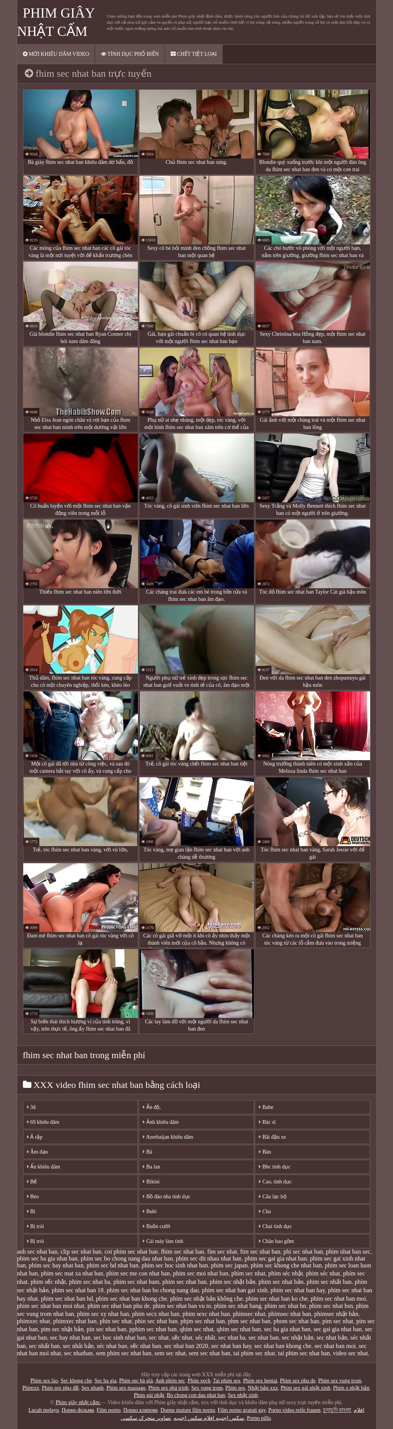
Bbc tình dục (274, 1167)
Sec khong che (76, 1381)
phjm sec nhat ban (203, 1321)
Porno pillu (259, 1418)
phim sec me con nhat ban (138, 1273)
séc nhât (205, 1337)
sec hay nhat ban (70, 1337)
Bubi (150, 1211)
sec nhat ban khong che (282, 1346)
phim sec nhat (248, 1273)
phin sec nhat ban (156, 1321)
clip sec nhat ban (81, 1251)
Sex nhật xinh (243, 1395)
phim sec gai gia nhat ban (275, 1258)
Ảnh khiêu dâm (161, 1122)
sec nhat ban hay (231, 1346)
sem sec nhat (170, 1353)
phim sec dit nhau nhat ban (208, 1258)
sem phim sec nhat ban (124, 1353)
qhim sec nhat (196, 1329)
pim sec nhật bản (62, 1329)
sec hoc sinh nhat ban (120, 1337)
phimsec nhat (249, 1314)
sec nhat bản (332, 1337)
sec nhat (159, 1337)
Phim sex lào (44, 1381)
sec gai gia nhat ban (338, 1329)
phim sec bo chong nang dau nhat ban (127, 1258)
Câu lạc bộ (272, 1196)
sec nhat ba (232, 1337)
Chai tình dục (275, 1226)
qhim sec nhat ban (239, 1329)
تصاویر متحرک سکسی (146, 1418)
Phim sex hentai (260, 1381)
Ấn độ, (152, 1107)
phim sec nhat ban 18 (78, 1290)
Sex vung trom (207, 1388)
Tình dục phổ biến (130, 54)
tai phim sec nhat (254, 1353)
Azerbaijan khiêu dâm (168, 1137)
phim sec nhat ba (89, 1281)
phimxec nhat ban (75, 1321)
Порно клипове (140, 1410)
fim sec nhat (222, 1251)
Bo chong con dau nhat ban (196, 1395)
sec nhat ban (264, 1337)
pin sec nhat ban (106, 1329)
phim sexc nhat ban (206, 1314)
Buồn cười (156, 1226)
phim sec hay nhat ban (56, 1265)
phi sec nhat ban (303, 1251)
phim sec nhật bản (233, 1281)
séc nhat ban (112, 1346)
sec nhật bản (298, 1337)
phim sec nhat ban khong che (131, 1298)
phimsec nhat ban (289, 1314)
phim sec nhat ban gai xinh (235, 1290)
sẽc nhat (182, 1337)
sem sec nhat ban (209, 1353)
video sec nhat (350, 1353)
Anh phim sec (170, 1381)
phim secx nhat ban (156, 1314)
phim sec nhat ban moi (338, 1298)
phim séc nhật (285, 1273)
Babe (266, 1107)
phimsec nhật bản (336, 1314)
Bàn (265, 1152)
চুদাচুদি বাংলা (337, 1410)
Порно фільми (77, 1410)
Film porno (109, 1410)
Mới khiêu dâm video (56, 54)
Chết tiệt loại (194, 54)
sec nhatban (78, 1353)
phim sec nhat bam (136, 1281)
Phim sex (235, 1388)
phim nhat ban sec (348, 1251)
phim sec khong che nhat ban (286, 1265)
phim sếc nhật (48, 1281)
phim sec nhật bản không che (206, 1298)
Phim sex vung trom (339, 1381)
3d (31, 1107)
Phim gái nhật (149, 1395)
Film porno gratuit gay (241, 1410)
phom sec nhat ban (296, 1321)
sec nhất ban (44, 1346)
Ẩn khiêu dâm (43, 1167)
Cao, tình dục (275, 1182)
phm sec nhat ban (249, 1321)
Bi (31, 1211)
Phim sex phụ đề (60, 1388)
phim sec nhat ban (184, 1281)
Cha (265, 1211)
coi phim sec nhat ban (131, 1251)
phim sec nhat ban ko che (276, 1298)
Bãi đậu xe (272, 1137)
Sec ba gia (105, 1381)
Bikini (151, 1182)
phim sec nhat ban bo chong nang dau (153, 1290)
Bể (32, 1182)
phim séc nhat (323, 1273)
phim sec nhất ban (329, 1281)
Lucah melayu (44, 1410)
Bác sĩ (267, 1122)
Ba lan (151, 1167)
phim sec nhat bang (237, 1306)
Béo (33, 1196)
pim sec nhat (337, 1321)
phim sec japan (229, 1265)
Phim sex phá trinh (168, 1388)
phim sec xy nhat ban (103, 1314)
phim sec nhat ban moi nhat (50, 1306)
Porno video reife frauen (294, 1410)
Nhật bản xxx (263, 1388)
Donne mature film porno (187, 1410)
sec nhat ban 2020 (186, 1346)
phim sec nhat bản (281, 1281)
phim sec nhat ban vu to (182, 1306)
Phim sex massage (126, 1388)
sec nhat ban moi (335, 1346)
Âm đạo (37, 1152)
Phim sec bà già (136, 1381)
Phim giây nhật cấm (78, 1402)
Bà (147, 1152)
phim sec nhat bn (285, 1306)
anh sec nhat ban (37, 1251)
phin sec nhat (116, 1321)
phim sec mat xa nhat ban (72, 1273)
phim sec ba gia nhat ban (47, 1258)
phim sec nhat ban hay (298, 1290)
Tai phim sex (226, 1381)
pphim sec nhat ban (152, 1329)
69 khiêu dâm (43, 1122)
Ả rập (35, 1137)
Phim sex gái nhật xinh (305, 1388)
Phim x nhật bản (351, 1388)
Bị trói (35, 1226)
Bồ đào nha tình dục (166, 1196)
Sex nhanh (92, 1388)
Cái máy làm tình (163, 1241)
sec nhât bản (78, 1346)
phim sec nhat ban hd (67, 1298)
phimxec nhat (33, 1321)
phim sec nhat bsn (331, 1306)
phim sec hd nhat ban (113, 1265)
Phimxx (31, 1388)
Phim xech (199, 1381)
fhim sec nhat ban (182, 1251)
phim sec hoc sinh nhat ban (175, 1265)
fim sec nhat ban (260, 1251)
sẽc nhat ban (145, 1346)
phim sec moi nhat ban (200, 1273)
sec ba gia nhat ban (287, 1329)
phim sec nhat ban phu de (118, 1306)
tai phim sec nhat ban (304, 1353)
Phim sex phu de (297, 1381)
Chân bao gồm (276, 1241)
